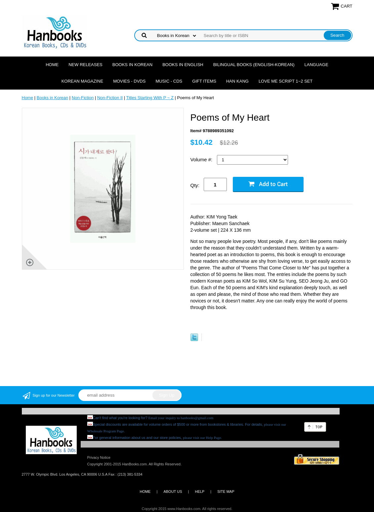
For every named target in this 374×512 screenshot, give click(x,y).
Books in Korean (132, 64)
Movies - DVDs (129, 81)
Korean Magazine (82, 81)
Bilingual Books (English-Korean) (254, 64)
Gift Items (204, 81)
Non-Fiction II (110, 97)
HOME (145, 491)
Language (316, 64)
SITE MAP (225, 491)
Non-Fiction (83, 97)
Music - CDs (168, 81)
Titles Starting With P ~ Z (150, 97)
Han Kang (237, 81)
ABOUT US (172, 491)
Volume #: (202, 159)
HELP (199, 491)
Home (52, 64)
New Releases (85, 64)
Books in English (182, 64)
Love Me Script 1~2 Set (285, 81)
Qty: (195, 185)
